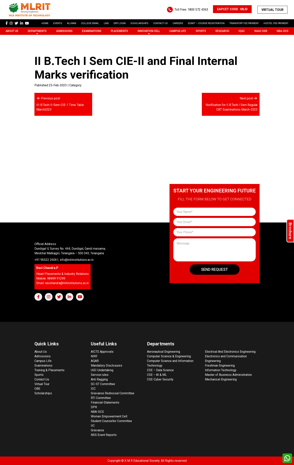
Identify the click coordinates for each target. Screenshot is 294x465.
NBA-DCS (282, 31)
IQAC (242, 31)
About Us (12, 31)
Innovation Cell (149, 31)
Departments (37, 31)
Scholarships (43, 393)
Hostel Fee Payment (276, 23)
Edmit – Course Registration (206, 23)
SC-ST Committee (103, 384)
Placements (119, 31)
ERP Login (120, 23)
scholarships (139, 23)
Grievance (97, 430)
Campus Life (177, 31)
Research (222, 31)
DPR (94, 407)
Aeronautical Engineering (163, 351)
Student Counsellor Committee (111, 421)
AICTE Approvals (102, 351)
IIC (93, 425)
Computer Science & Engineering (169, 356)
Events (57, 23)
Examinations (91, 31)
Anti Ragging (99, 379)
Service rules (100, 375)
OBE (37, 388)
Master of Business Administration (228, 375)
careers (178, 23)
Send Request (214, 269)
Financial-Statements (105, 402)
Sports (201, 31)
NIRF (94, 356)
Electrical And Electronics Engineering (230, 351)
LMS (106, 23)
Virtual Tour (272, 10)
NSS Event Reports (104, 435)
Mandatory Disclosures (106, 365)
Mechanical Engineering (221, 379)
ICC (93, 388)
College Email (90, 23)
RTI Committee (101, 398)
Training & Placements (49, 370)
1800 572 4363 (198, 9)
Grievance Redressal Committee (112, 393)
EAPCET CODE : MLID (232, 9)
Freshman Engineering (220, 365)
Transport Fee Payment (244, 23)
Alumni (71, 23)
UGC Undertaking (102, 370)
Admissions (64, 31)
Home (45, 23)
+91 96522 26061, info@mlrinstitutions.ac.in (64, 260)
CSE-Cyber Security (160, 379)
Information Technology (220, 370)
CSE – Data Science (160, 370)
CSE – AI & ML (157, 375)
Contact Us (160, 23)
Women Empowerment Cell (109, 416)
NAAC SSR (260, 31)
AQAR (95, 361)
